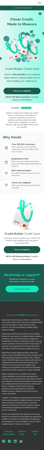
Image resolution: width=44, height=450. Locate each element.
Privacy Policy (9, 431)
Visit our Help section (22, 289)
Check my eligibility (22, 91)
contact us (35, 348)
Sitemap (21, 434)
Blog (35, 434)
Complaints (35, 431)
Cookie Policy (22, 431)
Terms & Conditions (9, 434)
